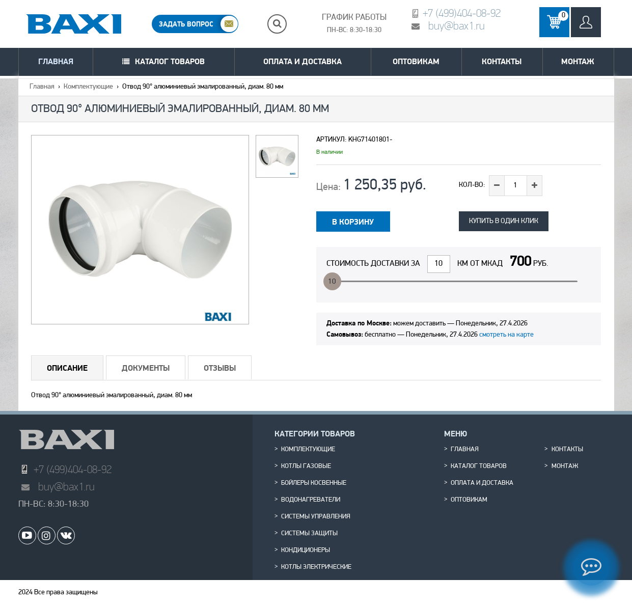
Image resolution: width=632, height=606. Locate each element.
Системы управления (315, 517)
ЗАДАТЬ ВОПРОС (186, 24)
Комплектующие (88, 87)
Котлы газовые (306, 466)
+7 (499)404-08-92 (462, 13)
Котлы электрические (316, 567)
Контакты (501, 61)
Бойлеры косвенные (313, 483)
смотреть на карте (506, 335)
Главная (55, 61)
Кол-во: (472, 185)
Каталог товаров (170, 61)
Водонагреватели (310, 500)
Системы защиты (309, 534)
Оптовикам (416, 61)
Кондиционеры (305, 550)
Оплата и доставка (302, 61)
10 (332, 282)
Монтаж (577, 61)
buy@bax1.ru (456, 25)
